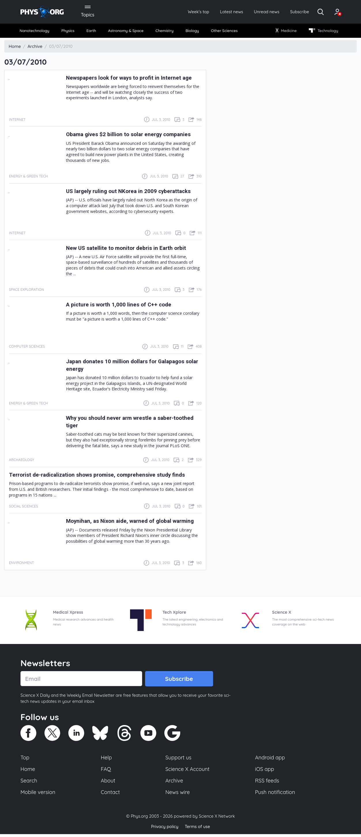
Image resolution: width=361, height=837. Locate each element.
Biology (192, 31)
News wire (177, 795)
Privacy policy (164, 829)
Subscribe (291, 12)
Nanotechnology (37, 31)
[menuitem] (37, 32)
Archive (174, 783)
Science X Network (216, 819)
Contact (111, 795)
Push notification (275, 795)
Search (29, 783)
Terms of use (198, 829)
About (108, 783)
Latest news (218, 12)
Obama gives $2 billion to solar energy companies (132, 135)
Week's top (183, 12)
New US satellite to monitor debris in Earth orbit (130, 249)
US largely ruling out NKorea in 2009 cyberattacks (133, 192)
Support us (178, 759)
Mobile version (38, 795)
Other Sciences (223, 31)
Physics (70, 31)
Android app (270, 759)
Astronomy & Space (126, 31)
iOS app (264, 771)
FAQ (106, 771)
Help (106, 759)
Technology (321, 31)
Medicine (285, 31)
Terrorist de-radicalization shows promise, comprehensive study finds (103, 476)
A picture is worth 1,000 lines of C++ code (122, 305)
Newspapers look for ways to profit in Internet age (133, 78)
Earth (91, 31)
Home (28, 771)
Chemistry (165, 31)
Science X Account (187, 771)
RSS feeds (267, 783)
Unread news (256, 12)
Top (25, 759)
